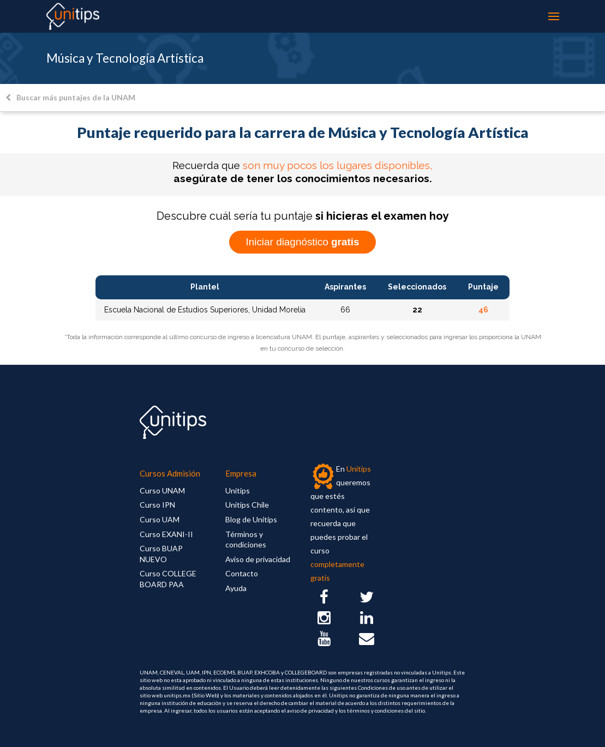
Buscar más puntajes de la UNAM (70, 97)
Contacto (241, 573)
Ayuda (236, 588)
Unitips (237, 490)
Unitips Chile (247, 504)
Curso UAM (159, 519)
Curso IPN (157, 504)
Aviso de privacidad (257, 559)
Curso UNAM (162, 490)
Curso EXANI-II (166, 534)
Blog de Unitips (251, 519)
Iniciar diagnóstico (302, 242)
